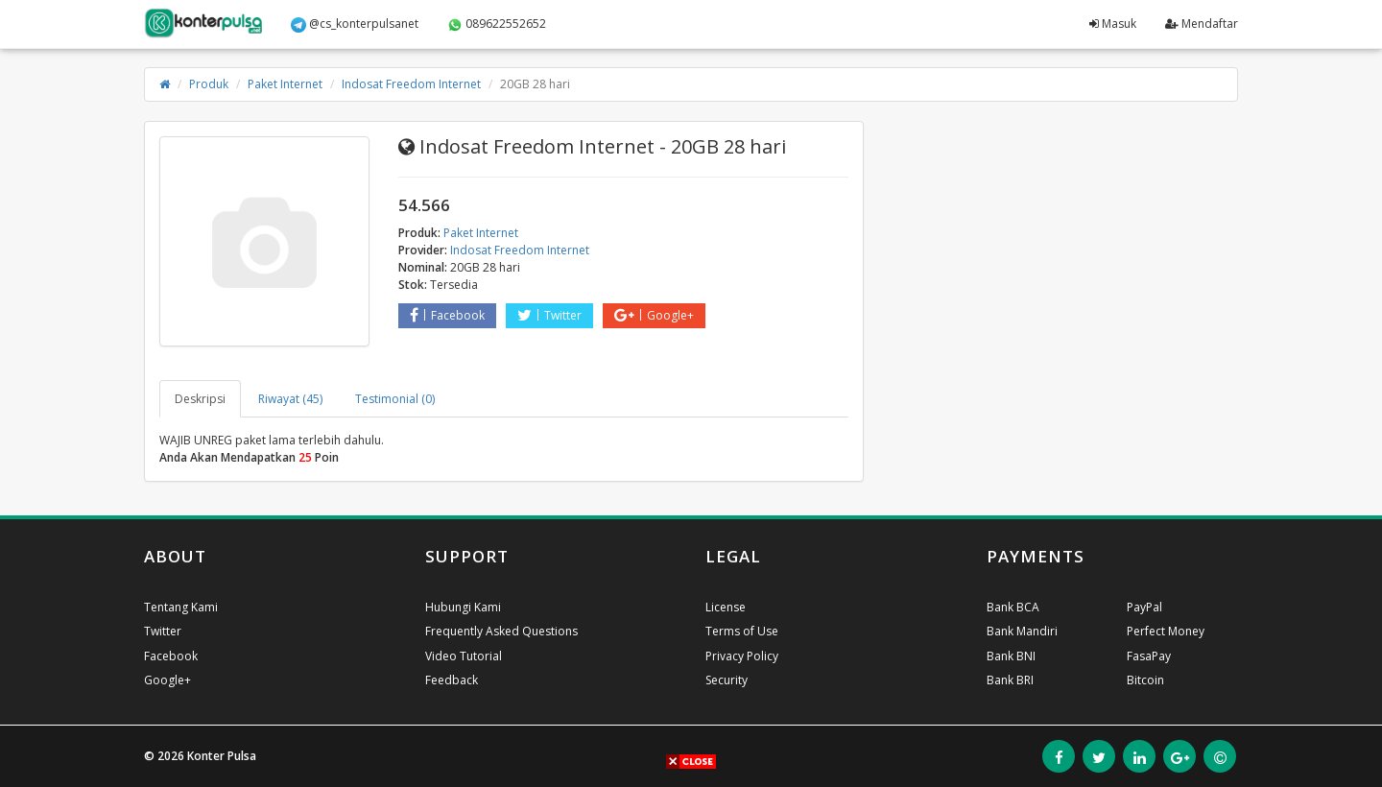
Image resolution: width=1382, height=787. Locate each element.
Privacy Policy (741, 656)
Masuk (1112, 23)
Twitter (549, 315)
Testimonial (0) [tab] (395, 399)
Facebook (447, 315)
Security (726, 680)
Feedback (451, 680)
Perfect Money (1165, 631)
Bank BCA (1013, 607)
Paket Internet (285, 84)
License (725, 607)
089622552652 (496, 24)
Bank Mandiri (1022, 631)
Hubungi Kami (463, 607)
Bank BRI (1010, 680)
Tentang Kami (181, 607)
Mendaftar (1201, 23)
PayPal (1144, 607)
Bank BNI (1011, 656)
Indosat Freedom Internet (411, 84)
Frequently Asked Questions (501, 631)
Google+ (654, 315)
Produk (208, 84)
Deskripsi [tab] (200, 399)
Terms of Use (741, 631)
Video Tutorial (463, 656)
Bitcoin (1145, 680)
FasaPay (1149, 656)
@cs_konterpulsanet (354, 24)
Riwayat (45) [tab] (290, 399)
